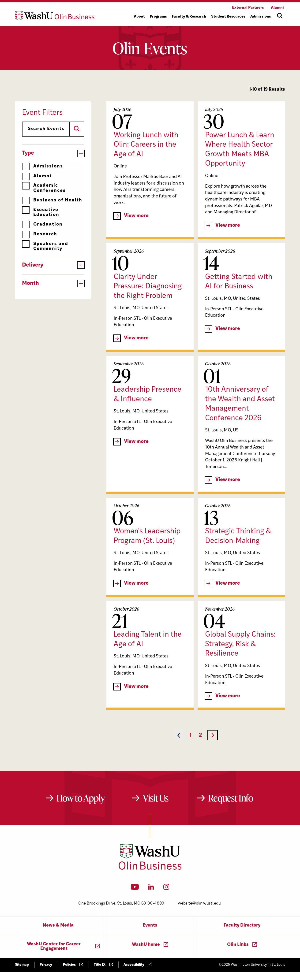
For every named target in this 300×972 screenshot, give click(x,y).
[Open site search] (280, 16)
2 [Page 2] (200, 735)
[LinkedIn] (151, 888)
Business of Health (52, 200)
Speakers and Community (45, 246)
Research (39, 234)
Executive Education (40, 212)
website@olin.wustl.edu (199, 903)
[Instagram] (166, 888)
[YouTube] (135, 888)
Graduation (42, 224)
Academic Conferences (44, 188)
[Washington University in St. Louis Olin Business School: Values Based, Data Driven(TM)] (150, 869)
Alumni (37, 176)
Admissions (42, 166)
